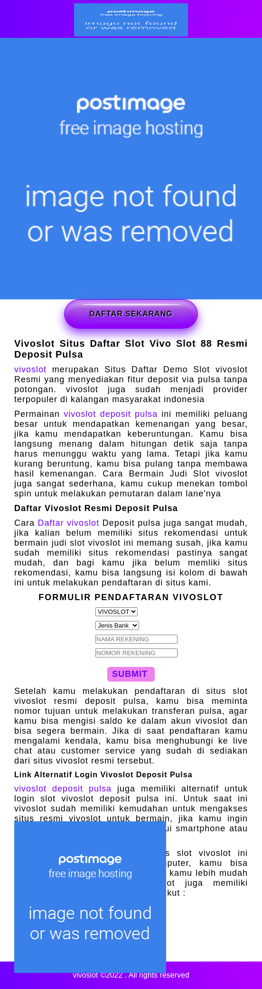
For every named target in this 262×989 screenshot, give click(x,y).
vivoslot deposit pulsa (111, 414)
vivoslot (30, 369)
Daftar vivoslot (69, 523)
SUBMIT (130, 674)
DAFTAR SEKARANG (131, 314)
